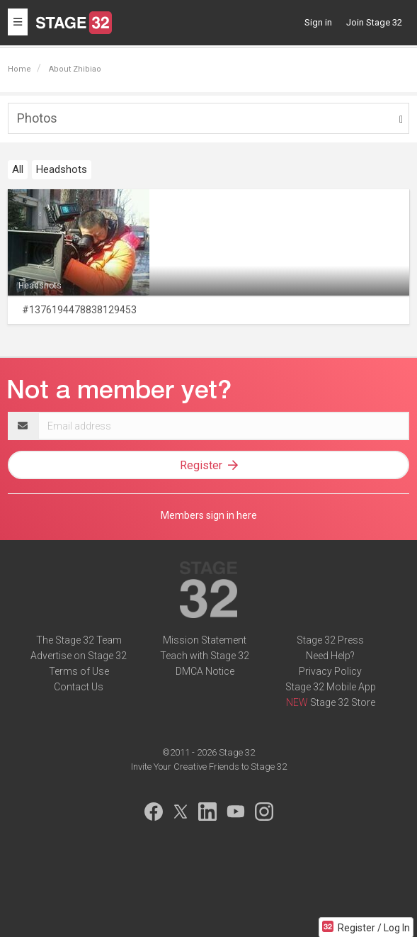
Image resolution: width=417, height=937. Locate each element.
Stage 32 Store (342, 702)
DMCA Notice (205, 671)
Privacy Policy (330, 671)
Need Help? (330, 655)
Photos (37, 118)
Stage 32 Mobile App (330, 686)
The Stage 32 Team (79, 640)
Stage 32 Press (330, 640)
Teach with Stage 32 (204, 655)
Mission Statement (204, 640)
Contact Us (78, 686)
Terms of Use (79, 671)
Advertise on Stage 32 (78, 655)
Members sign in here (209, 515)
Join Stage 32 (374, 22)
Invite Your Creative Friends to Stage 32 (209, 766)
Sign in (318, 22)
